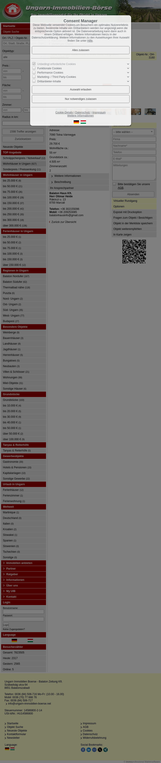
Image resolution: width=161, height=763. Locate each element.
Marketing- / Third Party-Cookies (56, 77)
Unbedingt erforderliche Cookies (56, 64)
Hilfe (90, 40)
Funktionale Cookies (49, 68)
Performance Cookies (50, 72)
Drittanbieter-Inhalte (49, 81)
